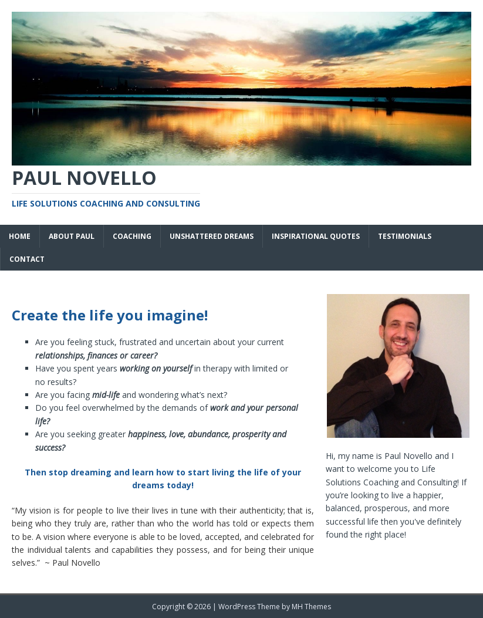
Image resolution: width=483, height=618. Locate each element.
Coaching (132, 236)
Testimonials (404, 236)
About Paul (71, 236)
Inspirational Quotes (316, 236)
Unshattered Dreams (212, 236)
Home (20, 236)
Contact (27, 259)
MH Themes (311, 607)
